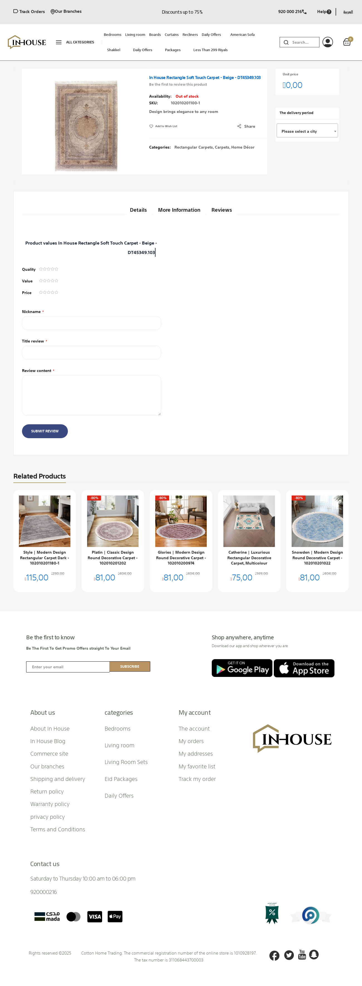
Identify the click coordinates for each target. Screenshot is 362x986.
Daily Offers (142, 50)
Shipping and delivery (57, 778)
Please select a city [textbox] (299, 131)
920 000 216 (292, 11)
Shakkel (113, 50)
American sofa (242, 34)
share (251, 126)
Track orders (29, 11)
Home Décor (243, 147)
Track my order (197, 778)
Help (324, 11)
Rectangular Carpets (193, 147)
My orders (191, 740)
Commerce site (49, 753)
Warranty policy (50, 803)
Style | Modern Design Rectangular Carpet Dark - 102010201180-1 (44, 557)
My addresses (196, 753)
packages (173, 50)
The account (194, 728)
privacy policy (47, 816)
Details (132, 207)
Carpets (222, 147)
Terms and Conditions (57, 829)
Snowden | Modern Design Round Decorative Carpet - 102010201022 (317, 557)
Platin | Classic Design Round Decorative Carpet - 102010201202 (113, 557)
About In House (50, 728)
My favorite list (197, 766)
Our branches (66, 11)
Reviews (226, 207)
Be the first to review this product (178, 84)
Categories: (160, 147)
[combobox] (305, 42)
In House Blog (47, 740)
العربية (348, 12)
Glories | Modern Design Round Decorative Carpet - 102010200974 (181, 557)
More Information (178, 207)
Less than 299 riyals (210, 50)
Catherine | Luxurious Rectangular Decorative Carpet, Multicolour (249, 557)
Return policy (47, 791)
